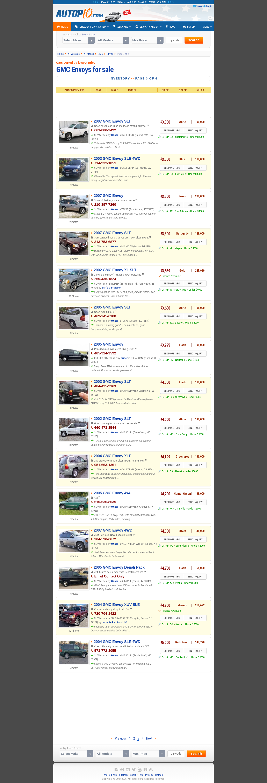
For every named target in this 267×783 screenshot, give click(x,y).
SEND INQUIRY (195, 130)
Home (62, 27)
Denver (179, 624)
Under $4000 (197, 136)
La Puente (180, 173)
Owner (115, 135)
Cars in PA (167, 397)
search (194, 40)
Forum (189, 27)
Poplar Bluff (182, 657)
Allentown (180, 397)
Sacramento (181, 136)
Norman (179, 359)
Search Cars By (147, 27)
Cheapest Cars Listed (90, 27)
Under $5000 (194, 397)
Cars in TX (167, 211)
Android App (110, 774)
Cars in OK (167, 359)
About (133, 774)
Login (209, 6)
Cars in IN (167, 289)
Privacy (149, 774)
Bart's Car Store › (111, 287)
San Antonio (181, 211)
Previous (119, 738)
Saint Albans (182, 545)
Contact (159, 774)
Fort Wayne (180, 289)
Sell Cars (120, 27)
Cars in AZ (167, 582)
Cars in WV (167, 545)
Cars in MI (167, 248)
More (206, 26)
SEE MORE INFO (172, 130)
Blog (170, 27)
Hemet (178, 471)
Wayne (178, 248)
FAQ (141, 774)
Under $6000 (197, 657)
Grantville (180, 508)
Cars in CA (167, 136)
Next (151, 738)
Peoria (178, 582)
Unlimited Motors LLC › (115, 622)
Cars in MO (167, 434)
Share (199, 6)
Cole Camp (182, 434)
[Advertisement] (133, 104)
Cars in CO (167, 624)
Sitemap (123, 774)
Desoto (179, 322)
